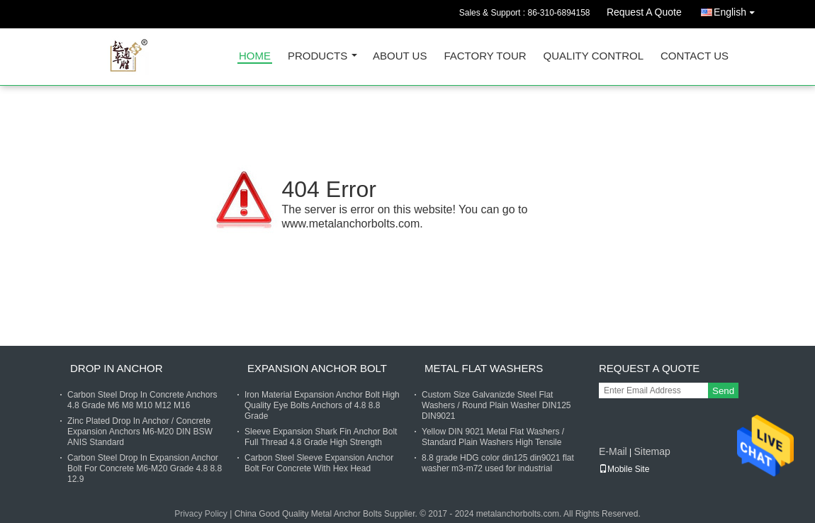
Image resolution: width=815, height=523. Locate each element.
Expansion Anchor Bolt (317, 368)
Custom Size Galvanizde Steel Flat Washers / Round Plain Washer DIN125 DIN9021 (496, 405)
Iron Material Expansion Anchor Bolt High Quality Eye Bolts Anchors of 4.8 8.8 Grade (322, 405)
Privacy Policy (200, 514)
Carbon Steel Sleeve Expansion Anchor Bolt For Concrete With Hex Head (318, 463)
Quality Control (593, 56)
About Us (400, 56)
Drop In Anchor (116, 368)
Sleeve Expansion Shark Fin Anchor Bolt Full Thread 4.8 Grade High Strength (320, 437)
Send (723, 391)
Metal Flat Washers (484, 368)
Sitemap (652, 451)
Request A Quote (644, 12)
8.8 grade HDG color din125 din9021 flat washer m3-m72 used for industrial (498, 463)
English (738, 9)
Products (317, 56)
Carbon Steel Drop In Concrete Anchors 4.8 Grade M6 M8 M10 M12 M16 (142, 400)
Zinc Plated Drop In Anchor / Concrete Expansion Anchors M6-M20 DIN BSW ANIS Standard (140, 431)
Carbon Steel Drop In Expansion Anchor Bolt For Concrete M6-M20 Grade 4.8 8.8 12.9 (144, 468)
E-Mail (613, 451)
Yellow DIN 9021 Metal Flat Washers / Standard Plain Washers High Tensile (493, 437)
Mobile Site (624, 469)
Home (255, 56)
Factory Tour (485, 56)
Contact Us (695, 56)
